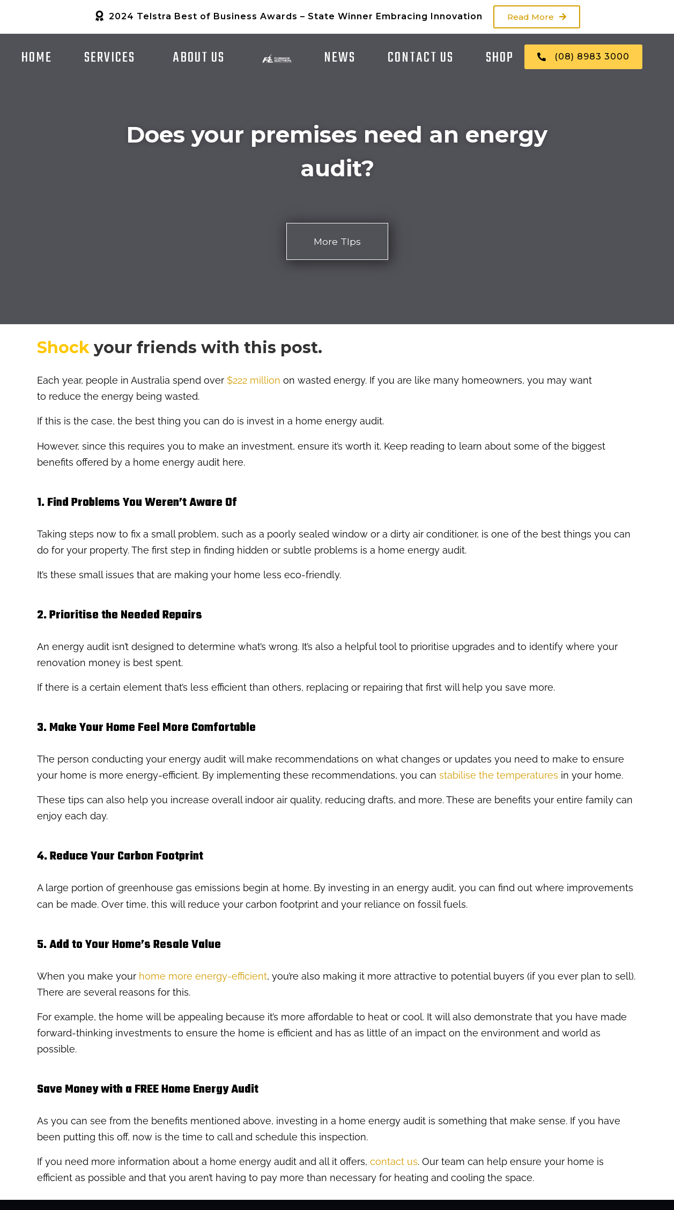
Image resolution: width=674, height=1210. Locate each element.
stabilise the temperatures (498, 775)
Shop (500, 58)
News (339, 58)
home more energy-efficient (203, 976)
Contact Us (421, 58)
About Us (199, 58)
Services (109, 58)
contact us (394, 1162)
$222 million (253, 380)
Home (36, 58)
